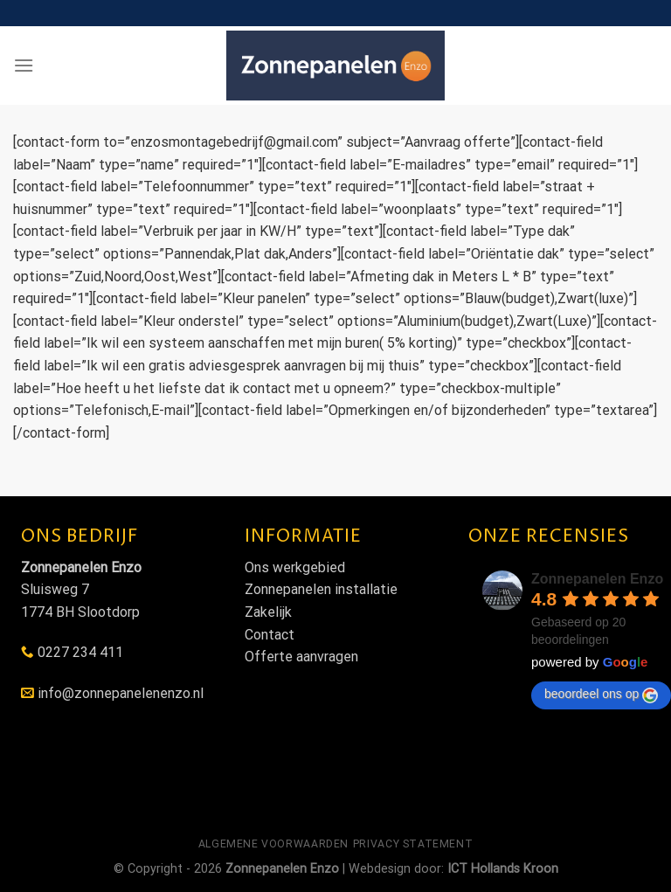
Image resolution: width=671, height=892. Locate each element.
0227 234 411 (80, 652)
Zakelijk (268, 612)
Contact (269, 634)
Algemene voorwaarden (273, 844)
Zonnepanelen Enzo (597, 578)
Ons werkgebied (295, 567)
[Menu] (23, 65)
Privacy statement (413, 844)
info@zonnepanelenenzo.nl (121, 693)
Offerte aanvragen (301, 656)
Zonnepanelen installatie (321, 589)
